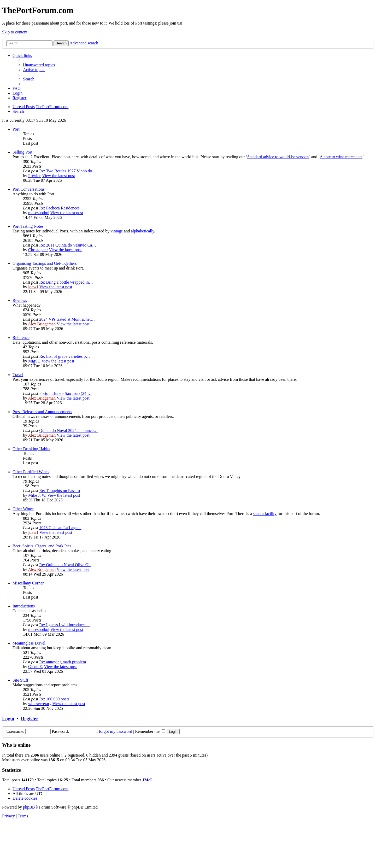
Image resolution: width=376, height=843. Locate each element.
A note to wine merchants (341, 157)
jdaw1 (33, 287)
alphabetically (142, 231)
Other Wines (23, 509)
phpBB (29, 807)
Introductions (24, 606)
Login (8, 718)
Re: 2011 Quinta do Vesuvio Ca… (67, 245)
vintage (116, 231)
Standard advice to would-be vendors (278, 157)
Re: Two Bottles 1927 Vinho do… (67, 171)
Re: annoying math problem (62, 662)
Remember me (150, 731)
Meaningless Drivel (29, 643)
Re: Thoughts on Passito (59, 490)
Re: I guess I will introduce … (64, 625)
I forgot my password (114, 731)
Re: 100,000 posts (54, 699)
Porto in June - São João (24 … (65, 393)
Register (29, 718)
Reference (21, 337)
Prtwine (34, 175)
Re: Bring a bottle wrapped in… (66, 282)
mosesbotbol (38, 212)
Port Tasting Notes (28, 226)
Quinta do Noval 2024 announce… (68, 430)
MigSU (34, 361)
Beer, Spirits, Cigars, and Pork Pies (42, 546)
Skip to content (14, 32)
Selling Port (22, 152)
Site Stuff (20, 680)
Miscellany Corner (28, 583)
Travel (18, 374)
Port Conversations (28, 189)
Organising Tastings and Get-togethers (45, 263)
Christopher (38, 250)
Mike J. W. (37, 495)
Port (16, 129)
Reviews (20, 300)
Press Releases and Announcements (42, 411)
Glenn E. (35, 666)
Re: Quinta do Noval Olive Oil (65, 565)
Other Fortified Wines (31, 472)
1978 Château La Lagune (60, 527)
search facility (265, 513)
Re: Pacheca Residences (59, 208)
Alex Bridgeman (42, 324)
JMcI (147, 780)
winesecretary (39, 703)
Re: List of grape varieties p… (64, 356)
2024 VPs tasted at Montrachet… (67, 319)
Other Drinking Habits (31, 449)
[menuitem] (39, 65)
